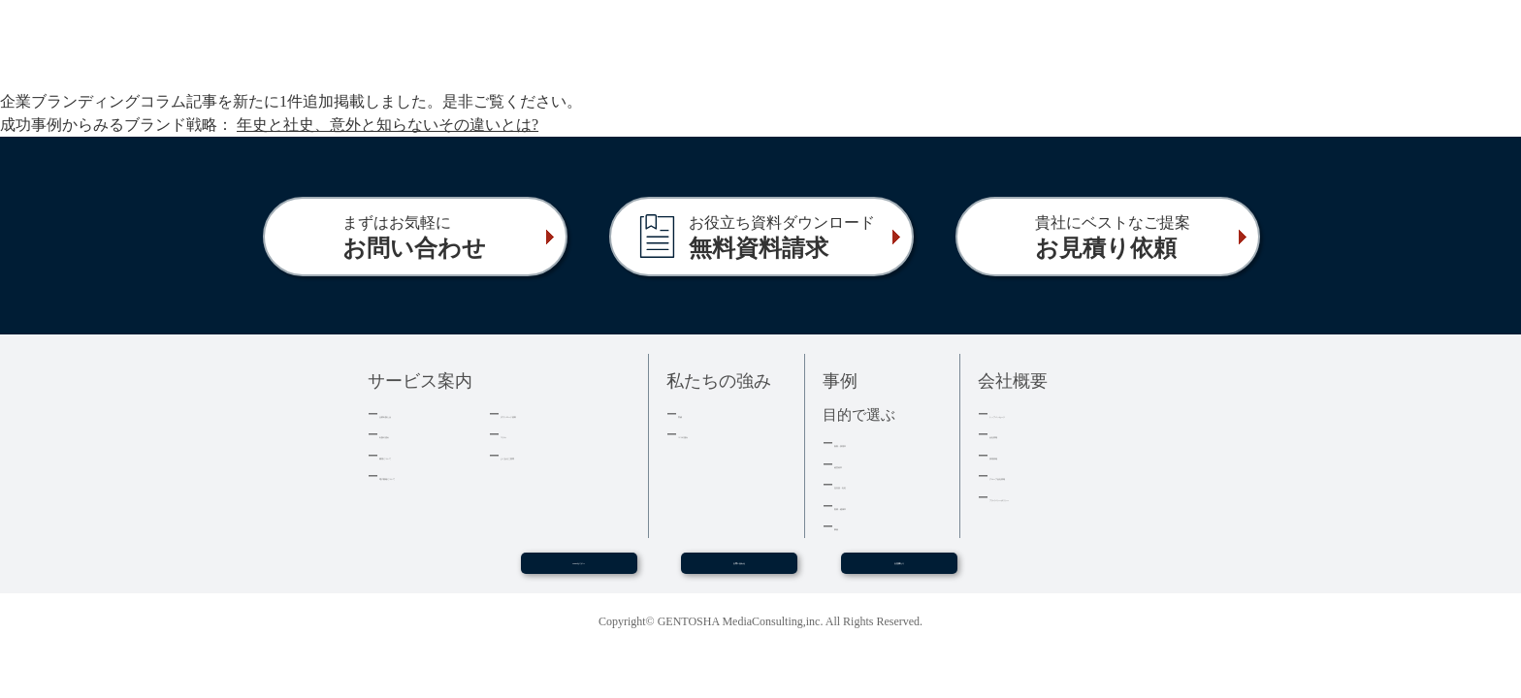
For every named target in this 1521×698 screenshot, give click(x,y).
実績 (690, 413)
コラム (519, 434)
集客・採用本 (872, 442)
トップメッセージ (1039, 413)
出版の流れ (410, 434)
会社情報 (1014, 434)
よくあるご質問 (545, 455)
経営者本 (859, 464)
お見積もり (899, 571)
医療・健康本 (872, 505)
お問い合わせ (739, 571)
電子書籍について (429, 475)
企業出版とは (417, 413)
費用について (417, 455)
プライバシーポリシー (1052, 497)
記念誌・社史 (872, 484)
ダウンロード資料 (551, 413)
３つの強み (709, 434)
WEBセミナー (578, 571)
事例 (846, 526)
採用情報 (1014, 455)
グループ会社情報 (1039, 475)
